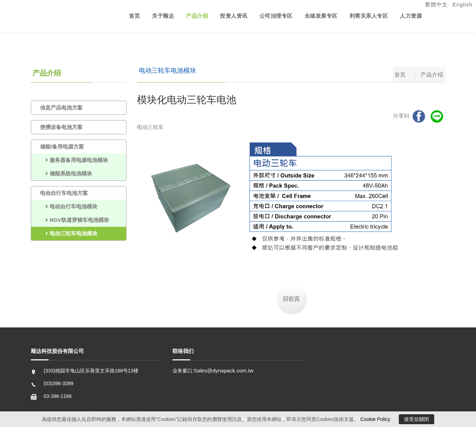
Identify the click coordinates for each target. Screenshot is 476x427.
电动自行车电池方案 (64, 193)
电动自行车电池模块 (68, 206)
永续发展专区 (321, 16)
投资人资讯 (234, 16)
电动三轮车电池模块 (68, 233)
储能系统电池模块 (66, 173)
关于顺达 (163, 16)
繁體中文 (436, 4)
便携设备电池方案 (61, 127)
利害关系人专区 (369, 16)
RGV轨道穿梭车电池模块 (74, 220)
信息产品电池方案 (61, 108)
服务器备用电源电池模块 (74, 160)
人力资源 (411, 16)
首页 (134, 16)
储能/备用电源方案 (62, 147)
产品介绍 (197, 16)
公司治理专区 (276, 16)
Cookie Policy (375, 419)
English (462, 4)
